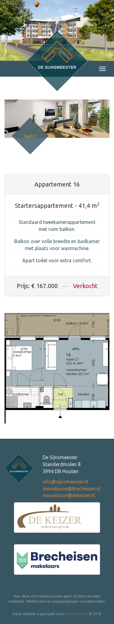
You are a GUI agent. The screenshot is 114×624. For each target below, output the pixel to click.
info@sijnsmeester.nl (65, 481)
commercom (77, 614)
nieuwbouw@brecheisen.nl (71, 488)
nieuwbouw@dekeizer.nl (69, 495)
